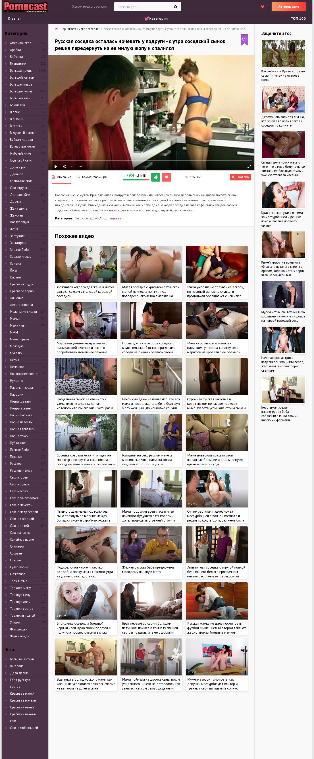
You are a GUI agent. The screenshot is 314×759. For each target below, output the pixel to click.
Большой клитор (22, 77)
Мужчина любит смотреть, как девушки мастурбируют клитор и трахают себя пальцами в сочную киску (212, 686)
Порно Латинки (21, 415)
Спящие (15, 560)
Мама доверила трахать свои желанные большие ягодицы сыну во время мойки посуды (215, 459)
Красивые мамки (22, 693)
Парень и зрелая (22, 387)
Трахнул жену (20, 595)
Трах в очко (18, 581)
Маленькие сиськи (23, 311)
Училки (15, 622)
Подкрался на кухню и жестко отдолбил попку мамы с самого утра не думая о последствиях (85, 571)
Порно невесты (21, 422)
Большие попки (21, 91)
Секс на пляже (20, 532)
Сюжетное (17, 574)
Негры (14, 360)
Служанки (17, 546)
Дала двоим (19, 673)
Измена (15, 263)
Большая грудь (21, 70)
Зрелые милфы (20, 256)
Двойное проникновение (21, 177)
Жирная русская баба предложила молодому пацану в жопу (148, 569)
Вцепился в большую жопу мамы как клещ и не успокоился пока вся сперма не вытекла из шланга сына (86, 683)
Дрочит (15, 201)
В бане (15, 112)
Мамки (15, 318)
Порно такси (19, 436)
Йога (13, 270)
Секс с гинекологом (24, 498)
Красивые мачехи (23, 700)
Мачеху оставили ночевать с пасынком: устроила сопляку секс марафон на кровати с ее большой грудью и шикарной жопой (213, 350)
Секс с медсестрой (24, 512)
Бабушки (16, 57)
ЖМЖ (14, 229)
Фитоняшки (18, 629)
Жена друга (18, 208)
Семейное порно (22, 539)
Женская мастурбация (19, 218)
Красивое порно (22, 291)
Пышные (16, 456)
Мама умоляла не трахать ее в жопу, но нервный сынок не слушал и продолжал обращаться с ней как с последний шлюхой (215, 294)
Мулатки (16, 353)
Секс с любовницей (24, 728)
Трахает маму (20, 588)
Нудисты (16, 380)
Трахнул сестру (21, 608)
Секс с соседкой (87, 218)
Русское (16, 463)
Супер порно (19, 567)
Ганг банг (16, 666)
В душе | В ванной (23, 133)
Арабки (15, 50)
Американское (20, 43)
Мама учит (18, 325)
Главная (14, 18)
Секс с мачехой (21, 505)
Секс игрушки (19, 188)
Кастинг (16, 277)
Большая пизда (21, 84)
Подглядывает (112, 218)
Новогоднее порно (23, 374)
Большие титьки (22, 659)
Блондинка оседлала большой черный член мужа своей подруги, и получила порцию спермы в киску (84, 627)
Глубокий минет (21, 153)
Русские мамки (21, 470)
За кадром (18, 243)
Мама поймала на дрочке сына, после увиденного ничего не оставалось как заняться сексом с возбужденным (151, 683)
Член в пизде (19, 636)
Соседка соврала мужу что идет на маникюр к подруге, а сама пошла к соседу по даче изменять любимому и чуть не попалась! (86, 462)
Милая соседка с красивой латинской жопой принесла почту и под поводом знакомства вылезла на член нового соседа (150, 294)
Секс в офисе (19, 484)
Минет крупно (20, 339)
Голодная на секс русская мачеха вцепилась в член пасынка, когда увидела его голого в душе (147, 459)
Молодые (17, 346)
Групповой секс (21, 160)
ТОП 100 (298, 18)
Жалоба (240, 177)
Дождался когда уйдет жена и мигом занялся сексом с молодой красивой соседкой (85, 291)
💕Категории (156, 18)
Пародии (16, 394)
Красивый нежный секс (23, 717)
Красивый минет (22, 707)
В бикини (16, 119)
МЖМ (14, 332)
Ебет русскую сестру (20, 683)
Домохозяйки (20, 194)
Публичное (18, 443)
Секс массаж (19, 491)
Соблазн (16, 553)
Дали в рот (18, 167)
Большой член (20, 98)
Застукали (17, 236)
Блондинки (18, 63)
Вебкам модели (21, 139)
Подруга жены (20, 408)
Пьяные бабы (19, 450)
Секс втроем (19, 477)
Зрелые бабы (19, 250)
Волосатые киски (22, 146)
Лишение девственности (21, 301)
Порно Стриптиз (22, 429)
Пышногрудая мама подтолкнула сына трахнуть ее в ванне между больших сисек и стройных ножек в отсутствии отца (84, 518)
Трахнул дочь (20, 601)
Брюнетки (17, 105)
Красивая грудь (21, 284)
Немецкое (17, 367)
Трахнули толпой (22, 615)
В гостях (16, 126)
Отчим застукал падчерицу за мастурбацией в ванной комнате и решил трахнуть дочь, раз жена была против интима (215, 518)
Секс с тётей (19, 526)
